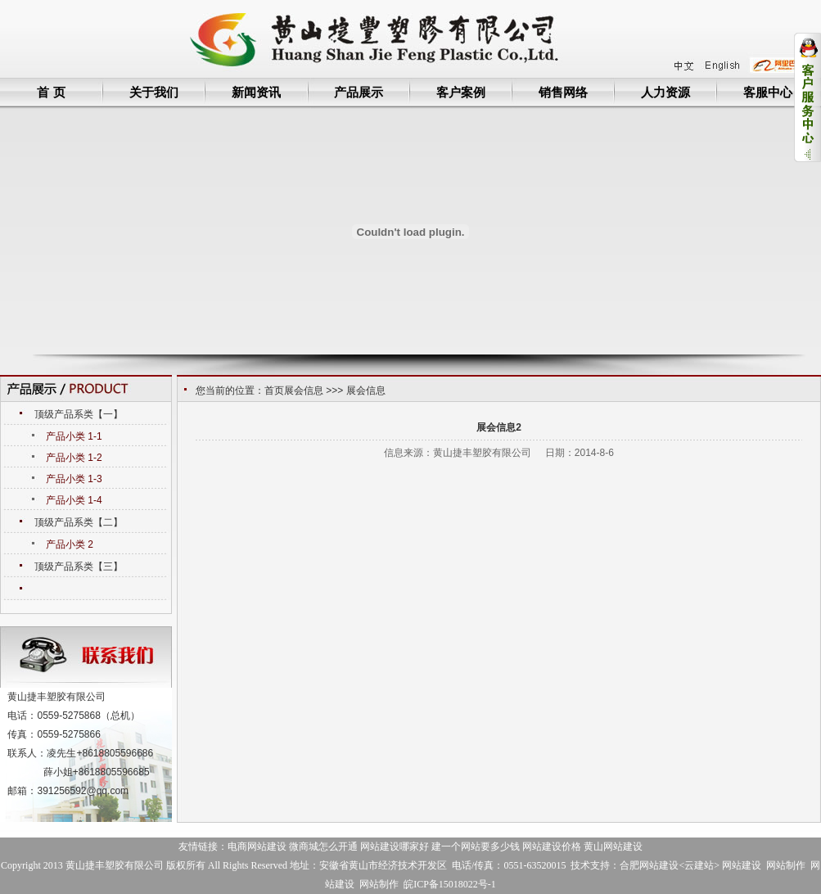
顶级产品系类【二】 (78, 522)
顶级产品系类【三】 (78, 566)
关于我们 (153, 92)
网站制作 (785, 865)
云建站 (699, 865)
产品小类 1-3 (74, 479)
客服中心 (767, 92)
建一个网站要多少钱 (475, 846)
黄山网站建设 (613, 846)
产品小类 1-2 (74, 457)
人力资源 (665, 92)
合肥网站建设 (649, 865)
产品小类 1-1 (74, 436)
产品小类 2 (69, 544)
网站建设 (741, 865)
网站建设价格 (551, 846)
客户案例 (460, 92)
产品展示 (358, 92)
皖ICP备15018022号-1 (450, 884)
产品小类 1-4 (74, 500)
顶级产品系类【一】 (78, 414)
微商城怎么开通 (323, 846)
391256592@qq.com (83, 791)
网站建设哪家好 (394, 846)
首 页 (51, 92)
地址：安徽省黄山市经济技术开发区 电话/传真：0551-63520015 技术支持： (455, 865)
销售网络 (563, 92)
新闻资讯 (256, 92)
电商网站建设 (257, 846)
